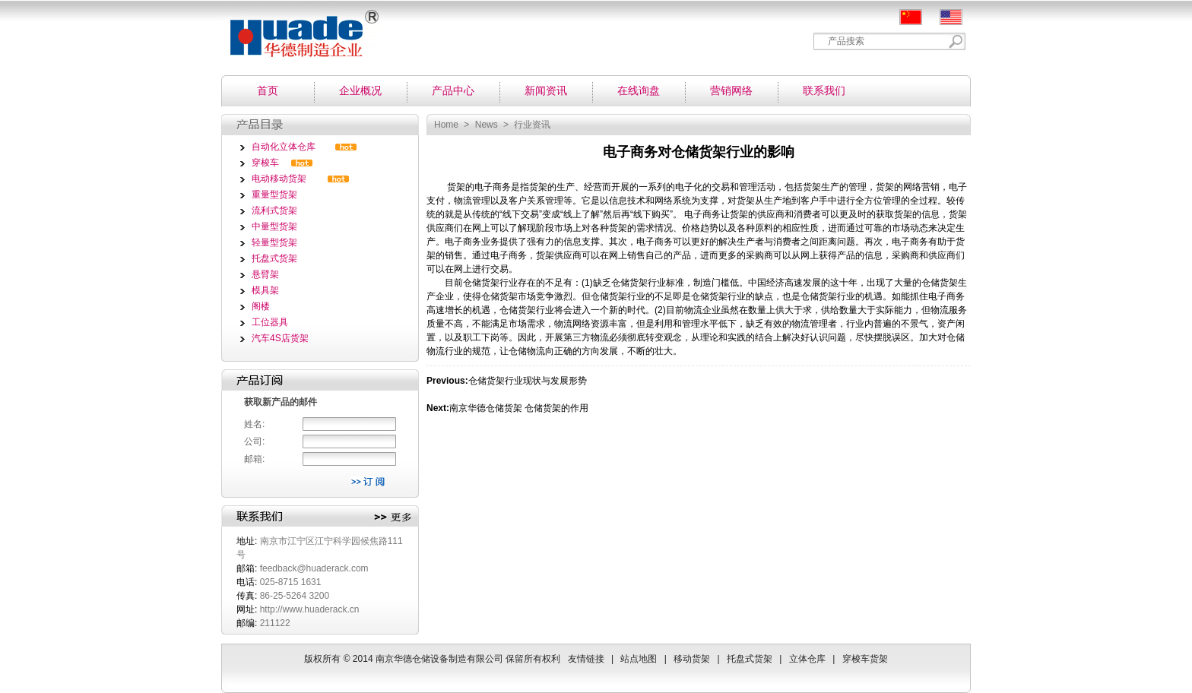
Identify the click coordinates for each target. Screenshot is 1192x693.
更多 (392, 517)
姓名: (254, 424)
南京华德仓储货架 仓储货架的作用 (518, 408)
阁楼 (261, 306)
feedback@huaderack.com (314, 568)
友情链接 (586, 658)
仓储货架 (481, 282)
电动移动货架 (279, 178)
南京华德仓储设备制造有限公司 (298, 28)
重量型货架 (274, 194)
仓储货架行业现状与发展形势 (527, 380)
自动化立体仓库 (283, 146)
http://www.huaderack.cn (310, 609)
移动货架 (692, 658)
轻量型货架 (274, 242)
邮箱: (254, 459)
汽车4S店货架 (280, 338)
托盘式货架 (274, 258)
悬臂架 (265, 274)
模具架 (265, 290)
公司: (254, 441)
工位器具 (270, 322)
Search (955, 41)
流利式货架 (274, 210)
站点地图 (638, 658)
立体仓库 (807, 658)
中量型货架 (274, 226)
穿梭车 (265, 162)
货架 (456, 187)
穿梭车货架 (865, 658)
